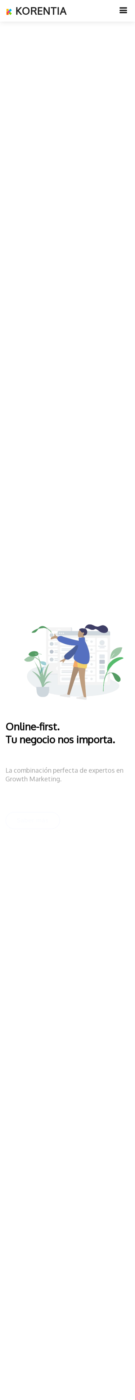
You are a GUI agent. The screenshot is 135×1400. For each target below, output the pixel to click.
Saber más (33, 821)
